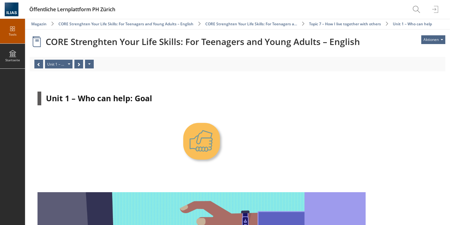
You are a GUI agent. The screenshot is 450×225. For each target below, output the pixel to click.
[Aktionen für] (433, 39)
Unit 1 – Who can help (412, 24)
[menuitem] (417, 9)
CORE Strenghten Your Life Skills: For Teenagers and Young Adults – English (125, 24)
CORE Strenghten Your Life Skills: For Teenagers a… (251, 24)
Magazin (39, 24)
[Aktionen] (89, 64)
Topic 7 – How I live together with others (345, 24)
